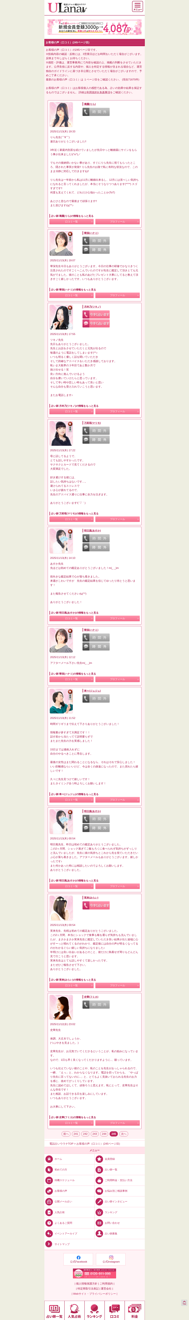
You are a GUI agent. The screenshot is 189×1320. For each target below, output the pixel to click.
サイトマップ (57, 1244)
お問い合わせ (107, 1222)
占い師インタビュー (111, 1201)
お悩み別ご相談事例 (111, 1191)
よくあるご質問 (58, 1222)
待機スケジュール (59, 1180)
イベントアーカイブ (60, 1233)
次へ (123, 1133)
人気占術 (54, 1212)
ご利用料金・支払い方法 (113, 1180)
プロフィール (117, 221)
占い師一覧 (106, 1169)
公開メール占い (58, 1201)
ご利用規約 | (107, 1283)
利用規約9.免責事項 (98, 92)
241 (76, 1133)
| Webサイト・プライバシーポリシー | (94, 1293)
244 (104, 1133)
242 (85, 1133)
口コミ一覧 (71, 221)
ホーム (53, 1159)
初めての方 (55, 1169)
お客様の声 (55, 1191)
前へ (66, 1133)
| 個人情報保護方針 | (87, 1283)
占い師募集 (106, 1233)
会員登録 (105, 1159)
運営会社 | (107, 1288)
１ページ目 (90, 79)
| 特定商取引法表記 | (88, 1288)
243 (95, 1133)
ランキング (106, 1212)
